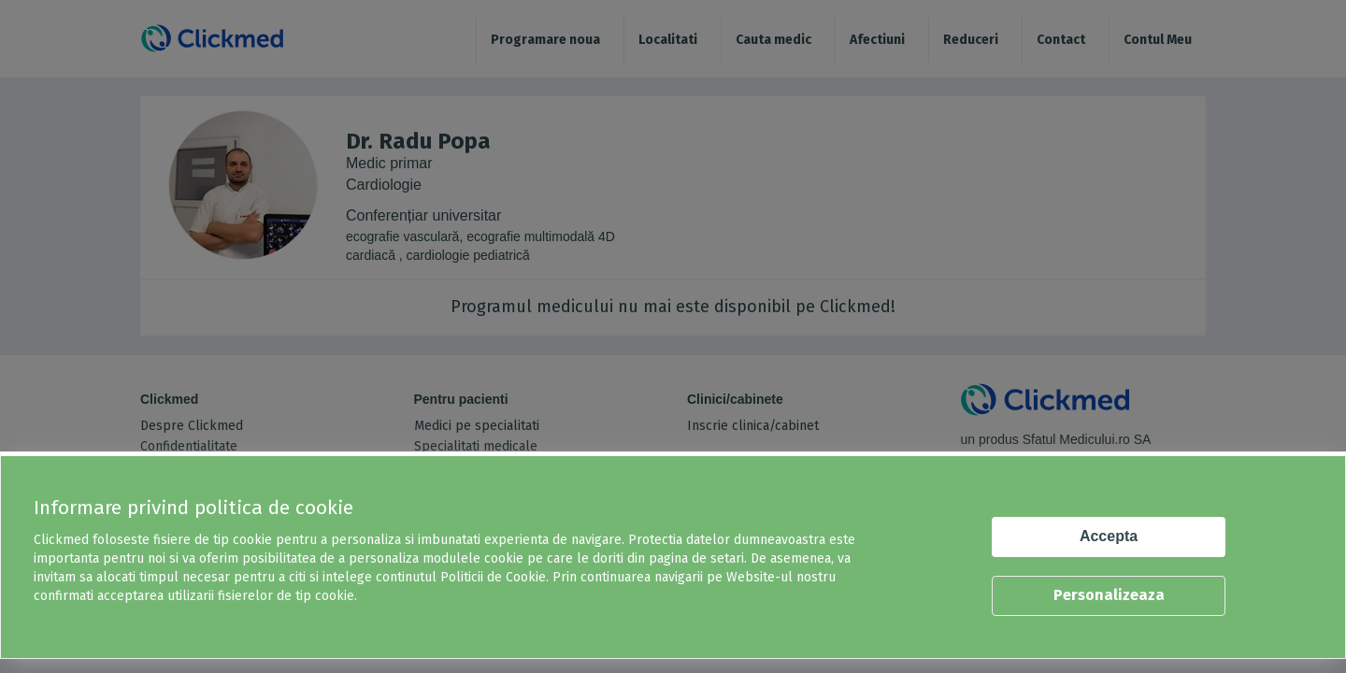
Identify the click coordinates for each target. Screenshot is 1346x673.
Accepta (1109, 536)
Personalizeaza (1109, 595)
